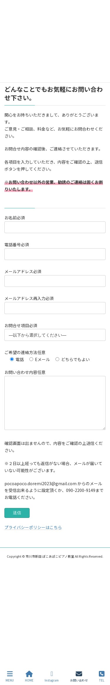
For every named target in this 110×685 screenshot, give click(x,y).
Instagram (52, 676)
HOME (29, 676)
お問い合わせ (79, 676)
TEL (101, 676)
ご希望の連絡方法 (24, 352)
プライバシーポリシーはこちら (33, 536)
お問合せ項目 (20, 325)
